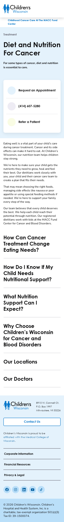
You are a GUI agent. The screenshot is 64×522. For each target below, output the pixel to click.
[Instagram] (15, 489)
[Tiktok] (41, 489)
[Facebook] (7, 489)
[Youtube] (32, 489)
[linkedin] (24, 489)
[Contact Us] (32, 422)
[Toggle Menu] (57, 9)
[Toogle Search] (48, 9)
